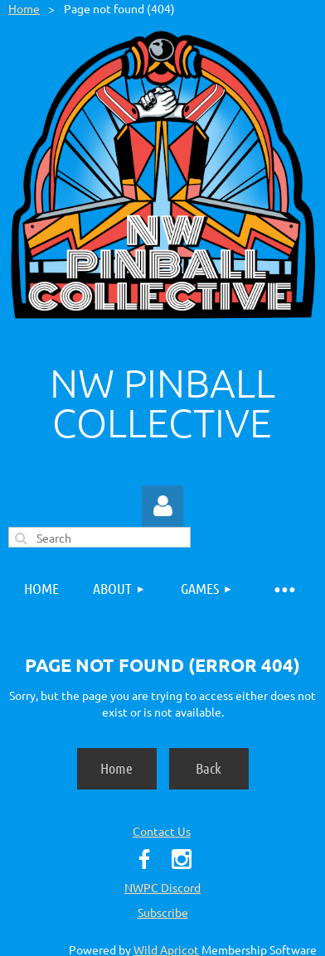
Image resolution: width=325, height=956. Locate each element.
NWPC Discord (162, 887)
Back (208, 768)
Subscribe (163, 912)
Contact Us (162, 830)
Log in (162, 506)
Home (24, 8)
